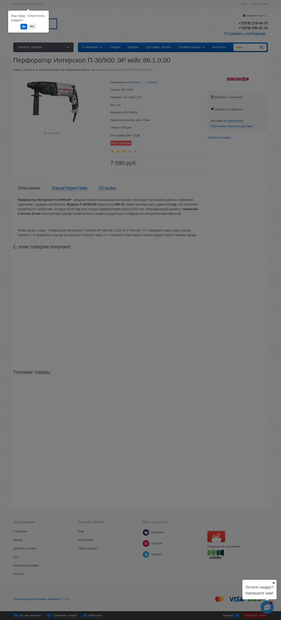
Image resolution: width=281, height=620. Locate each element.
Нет (32, 26)
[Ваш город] (273, 583)
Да (23, 26)
